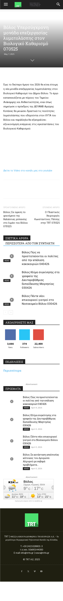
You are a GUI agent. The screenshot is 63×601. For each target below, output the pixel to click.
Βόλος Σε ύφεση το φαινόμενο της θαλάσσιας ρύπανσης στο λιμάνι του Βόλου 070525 (15, 219)
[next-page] (11, 312)
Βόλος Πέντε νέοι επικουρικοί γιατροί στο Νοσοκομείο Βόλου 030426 (39, 299)
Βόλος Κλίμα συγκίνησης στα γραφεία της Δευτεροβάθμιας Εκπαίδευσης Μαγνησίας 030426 (40, 280)
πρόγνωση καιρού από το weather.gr (28, 501)
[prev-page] (5, 312)
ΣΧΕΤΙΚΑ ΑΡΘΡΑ (16, 238)
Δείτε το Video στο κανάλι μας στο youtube (27, 170)
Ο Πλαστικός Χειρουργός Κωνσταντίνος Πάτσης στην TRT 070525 (47, 217)
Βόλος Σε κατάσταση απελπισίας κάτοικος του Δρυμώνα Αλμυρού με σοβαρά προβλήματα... (41, 459)
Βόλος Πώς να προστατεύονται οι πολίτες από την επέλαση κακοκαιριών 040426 (40, 400)
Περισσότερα (12, 370)
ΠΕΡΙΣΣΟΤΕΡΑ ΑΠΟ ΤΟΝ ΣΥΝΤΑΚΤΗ (29, 243)
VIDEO (6, 260)
